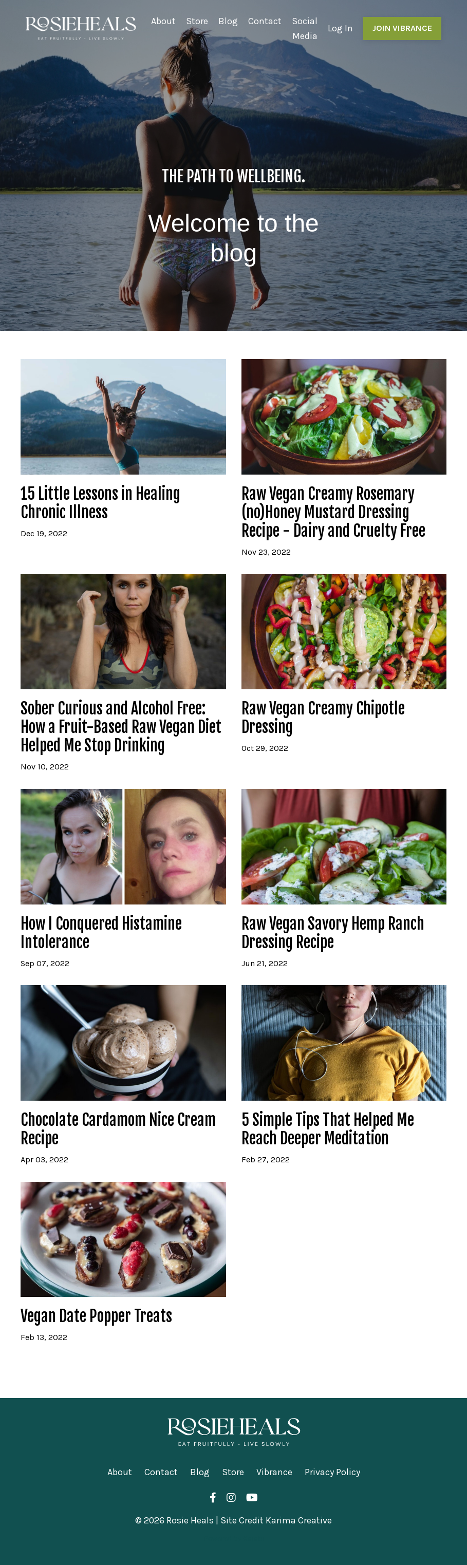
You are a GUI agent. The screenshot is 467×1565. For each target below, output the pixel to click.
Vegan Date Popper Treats (96, 1316)
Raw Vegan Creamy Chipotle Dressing (323, 718)
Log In (340, 28)
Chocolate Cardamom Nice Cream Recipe (118, 1129)
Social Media (304, 28)
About (163, 21)
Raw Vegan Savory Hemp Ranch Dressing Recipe (332, 933)
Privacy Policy (332, 1472)
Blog (228, 21)
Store (197, 21)
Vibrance (274, 1472)
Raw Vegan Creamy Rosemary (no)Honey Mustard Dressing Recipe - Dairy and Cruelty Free (333, 512)
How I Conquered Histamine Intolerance (101, 933)
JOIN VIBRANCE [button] (402, 28)
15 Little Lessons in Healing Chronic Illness (100, 503)
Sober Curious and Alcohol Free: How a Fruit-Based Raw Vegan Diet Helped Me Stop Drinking (121, 727)
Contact (265, 21)
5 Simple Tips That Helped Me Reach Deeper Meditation (327, 1129)
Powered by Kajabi (233, 1538)
